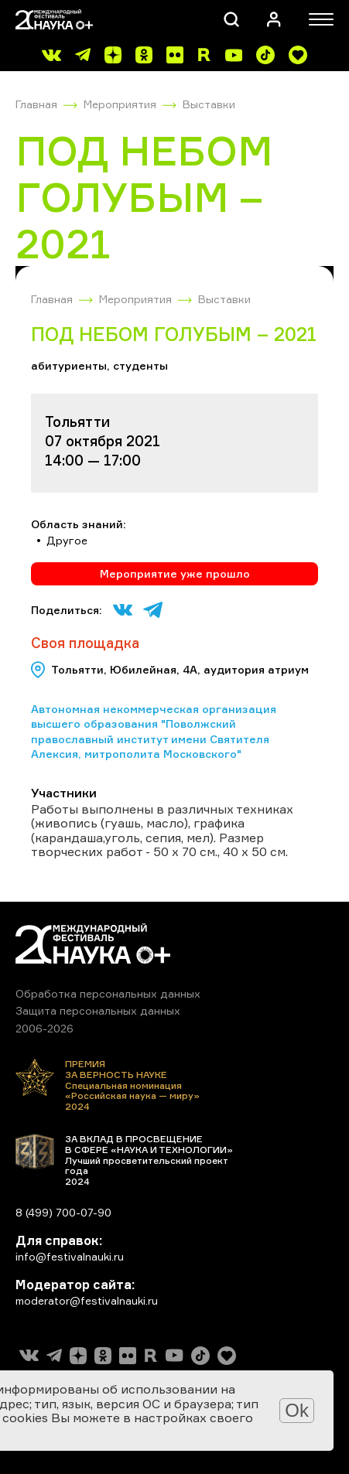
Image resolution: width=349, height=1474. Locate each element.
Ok (297, 1410)
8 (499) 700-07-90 (63, 1212)
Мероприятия (120, 104)
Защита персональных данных (97, 1010)
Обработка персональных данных (107, 993)
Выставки (209, 104)
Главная (36, 104)
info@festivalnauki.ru (69, 1256)
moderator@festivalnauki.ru (86, 1300)
